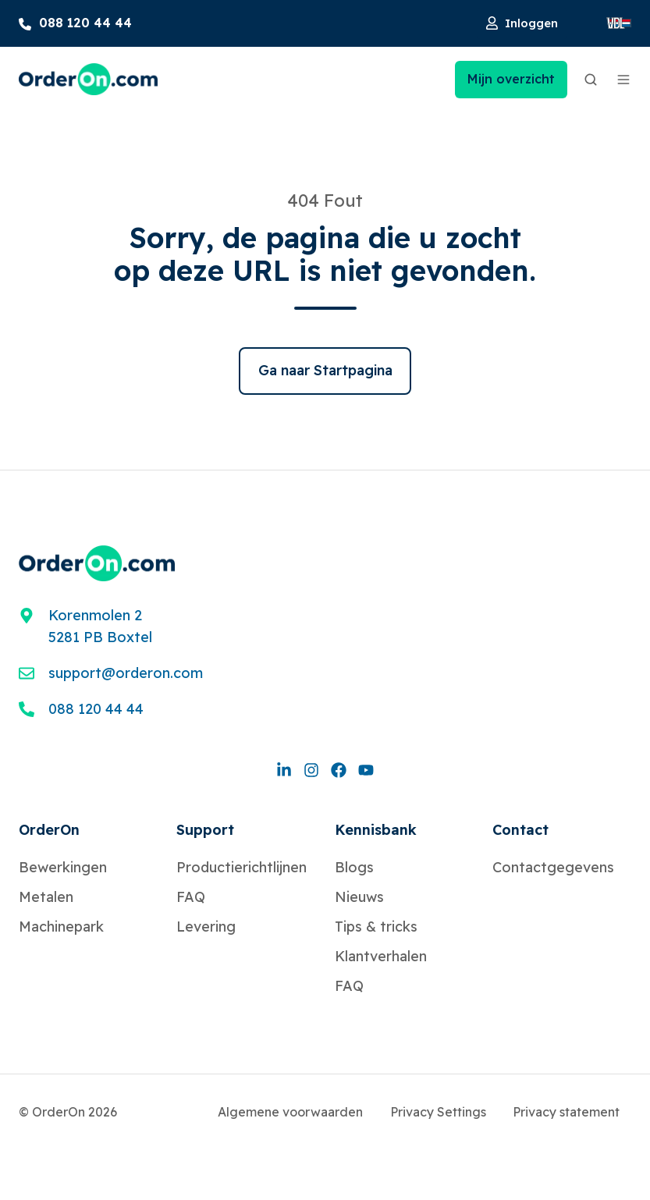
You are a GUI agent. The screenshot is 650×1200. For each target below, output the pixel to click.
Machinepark (61, 927)
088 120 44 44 (96, 709)
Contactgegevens (553, 867)
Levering (206, 927)
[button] (590, 79)
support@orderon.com (125, 673)
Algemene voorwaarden (290, 1112)
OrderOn (49, 830)
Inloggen (522, 23)
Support (205, 830)
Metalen (46, 897)
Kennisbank (376, 830)
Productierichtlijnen (241, 867)
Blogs (354, 867)
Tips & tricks (376, 927)
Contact (520, 830)
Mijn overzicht (511, 79)
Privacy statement (566, 1112)
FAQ (190, 897)
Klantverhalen (381, 956)
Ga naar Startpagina (325, 370)
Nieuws (359, 897)
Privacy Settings (438, 1112)
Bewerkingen (63, 867)
